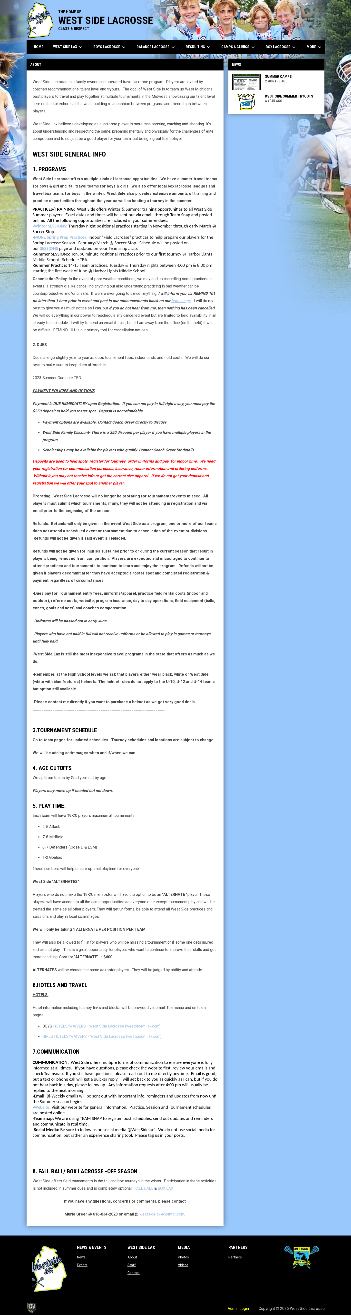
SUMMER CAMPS (278, 76)
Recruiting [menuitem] (199, 47)
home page (181, 300)
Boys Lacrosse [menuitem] (110, 47)
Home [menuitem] (38, 47)
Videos (183, 1265)
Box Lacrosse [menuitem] (281, 47)
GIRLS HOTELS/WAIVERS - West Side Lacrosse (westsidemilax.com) (102, 1036)
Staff (131, 1265)
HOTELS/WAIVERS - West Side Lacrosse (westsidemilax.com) (107, 1026)
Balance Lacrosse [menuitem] (156, 47)
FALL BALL (143, 1188)
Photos (183, 1257)
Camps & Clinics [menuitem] (238, 47)
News (81, 1257)
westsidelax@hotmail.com (161, 1214)
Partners (235, 1257)
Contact (133, 1273)
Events (82, 1265)
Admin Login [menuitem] (238, 1308)
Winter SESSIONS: (50, 226)
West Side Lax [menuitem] (68, 47)
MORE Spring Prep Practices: (61, 237)
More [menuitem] (315, 47)
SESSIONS (49, 248)
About (132, 1257)
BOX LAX (165, 1188)
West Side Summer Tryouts (289, 96)
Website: (43, 1107)
